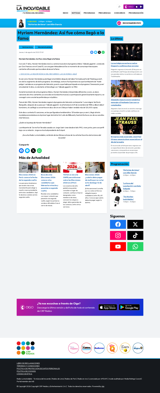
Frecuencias (105, 13)
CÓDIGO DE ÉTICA (24, 374)
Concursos (119, 13)
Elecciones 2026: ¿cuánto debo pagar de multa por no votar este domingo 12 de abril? (95, 174)
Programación (136, 13)
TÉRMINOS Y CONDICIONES (28, 366)
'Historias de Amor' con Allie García (45, 24)
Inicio (65, 13)
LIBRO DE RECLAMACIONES (28, 363)
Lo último (116, 38)
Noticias (76, 13)
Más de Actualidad (45, 47)
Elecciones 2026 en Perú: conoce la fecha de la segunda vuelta (28, 171)
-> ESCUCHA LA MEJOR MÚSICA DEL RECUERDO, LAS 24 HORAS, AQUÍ (48, 74)
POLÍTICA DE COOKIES (26, 371)
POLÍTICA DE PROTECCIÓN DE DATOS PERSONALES (38, 368)
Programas (89, 13)
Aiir (103, 386)
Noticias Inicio (27, 47)
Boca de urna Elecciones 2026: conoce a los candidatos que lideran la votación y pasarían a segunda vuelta (51, 177)
